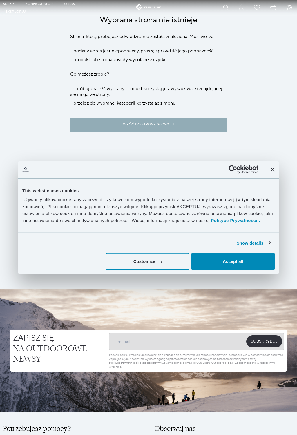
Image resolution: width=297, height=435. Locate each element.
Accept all (233, 261)
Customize (147, 261)
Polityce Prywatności (123, 363)
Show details (250, 242)
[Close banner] (273, 169)
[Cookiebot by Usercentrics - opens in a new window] (233, 169)
